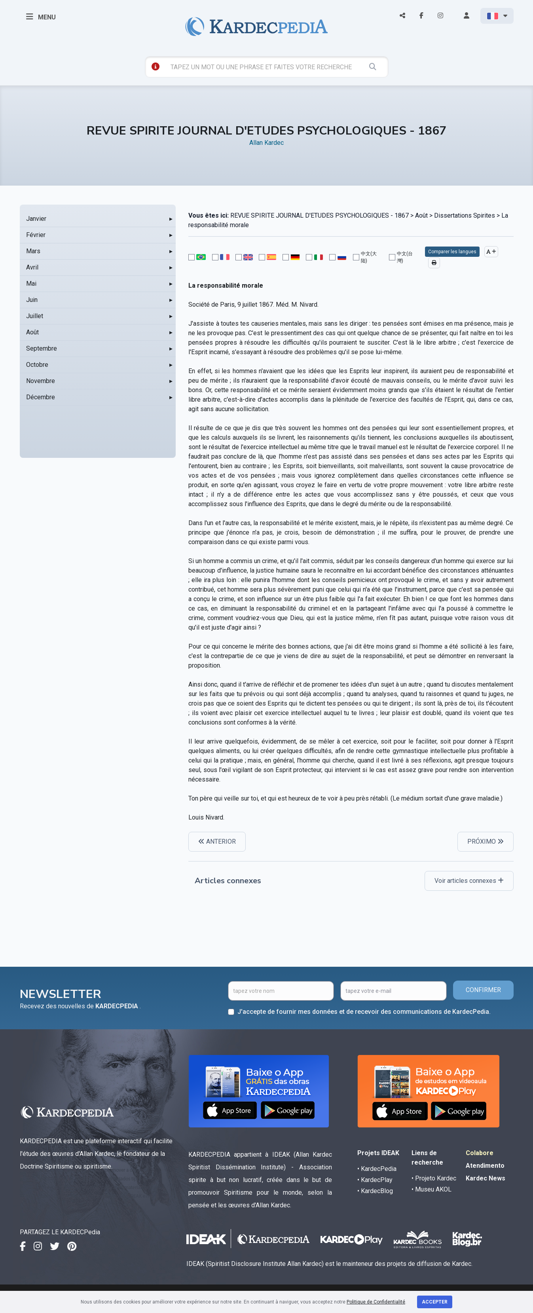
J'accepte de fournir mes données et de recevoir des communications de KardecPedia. (364, 1011)
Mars (33, 251)
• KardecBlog (375, 1191)
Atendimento (485, 1165)
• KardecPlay (375, 1180)
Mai (31, 283)
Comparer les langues (452, 251)
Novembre (40, 381)
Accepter (435, 1302)
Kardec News (485, 1178)
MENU (41, 16)
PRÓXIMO (485, 841)
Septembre (41, 348)
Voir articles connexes (469, 880)
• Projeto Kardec (434, 1178)
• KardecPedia (376, 1169)
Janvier (36, 218)
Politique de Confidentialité (376, 1302)
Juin (32, 300)
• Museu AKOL (431, 1189)
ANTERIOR (217, 841)
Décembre (40, 397)
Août (32, 332)
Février (36, 235)
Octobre (37, 364)
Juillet (34, 316)
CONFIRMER (483, 990)
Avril (32, 267)
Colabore (479, 1153)
